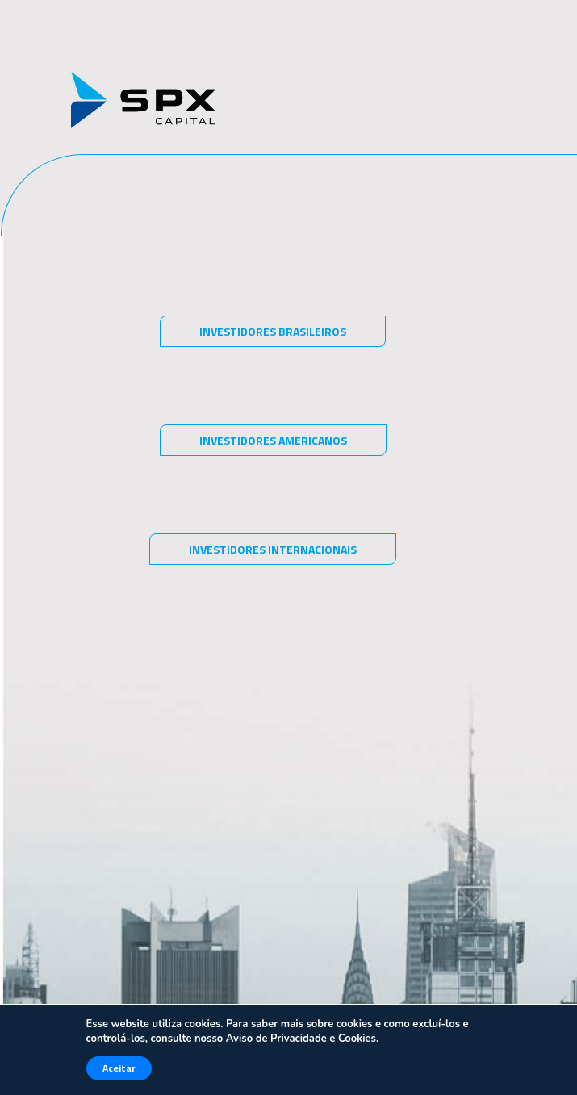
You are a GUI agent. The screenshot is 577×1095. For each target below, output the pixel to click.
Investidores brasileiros (272, 331)
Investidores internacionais (273, 549)
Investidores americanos (273, 440)
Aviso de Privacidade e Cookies (301, 1038)
